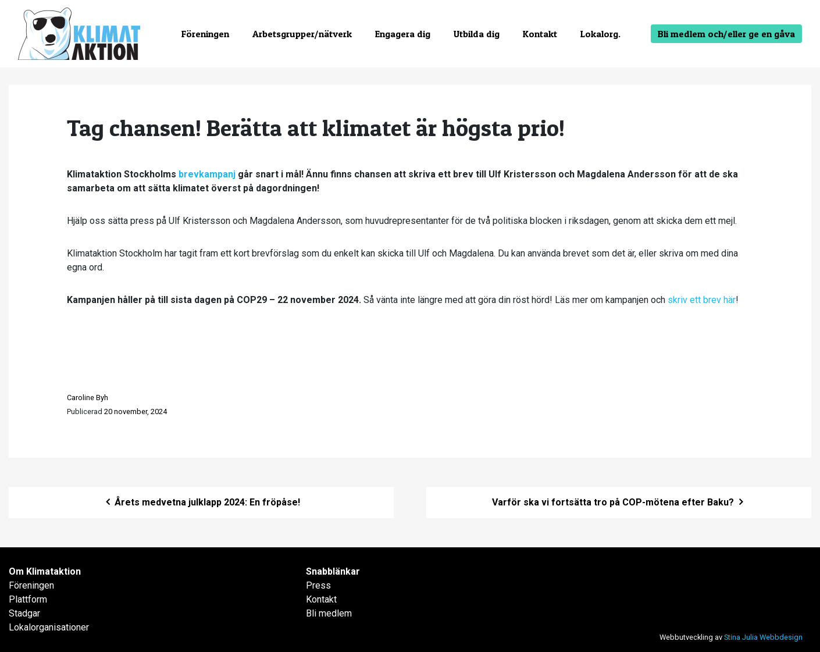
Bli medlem (329, 613)
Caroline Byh (87, 397)
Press (318, 585)
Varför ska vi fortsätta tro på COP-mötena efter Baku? (619, 502)
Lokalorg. (600, 34)
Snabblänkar (333, 571)
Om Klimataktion (45, 571)
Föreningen (205, 34)
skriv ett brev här (702, 299)
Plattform (28, 599)
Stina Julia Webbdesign (763, 637)
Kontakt (540, 34)
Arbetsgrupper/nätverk (302, 34)
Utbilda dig (477, 34)
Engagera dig (402, 34)
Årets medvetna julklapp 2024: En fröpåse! (201, 502)
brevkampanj (207, 174)
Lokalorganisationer (49, 627)
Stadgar (24, 613)
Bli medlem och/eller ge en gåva (726, 34)
